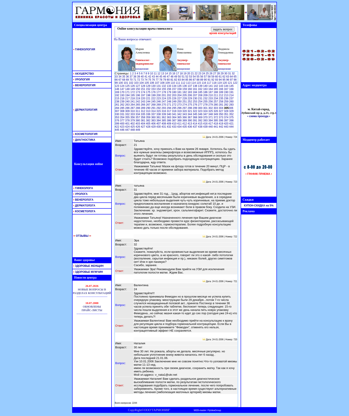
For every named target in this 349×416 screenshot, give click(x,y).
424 (127, 126)
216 (122, 98)
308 (122, 111)
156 (169, 89)
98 (235, 79)
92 (213, 79)
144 (226, 86)
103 (136, 82)
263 (127, 104)
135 (179, 86)
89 (202, 79)
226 (174, 98)
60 (217, 76)
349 (216, 114)
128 (143, 86)
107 (157, 82)
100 (121, 82)
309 (127, 111)
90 (206, 79)
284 (117, 108)
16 (174, 73)
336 (148, 114)
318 (174, 111)
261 (117, 104)
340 (169, 114)
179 (169, 92)
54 (195, 76)
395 (216, 120)
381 (143, 120)
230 (195, 98)
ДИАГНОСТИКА (84, 139)
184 (195, 92)
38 (135, 76)
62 (224, 76)
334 (138, 114)
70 (131, 79)
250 (179, 101)
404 (143, 123)
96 (228, 79)
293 (164, 108)
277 (200, 104)
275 (190, 104)
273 (179, 104)
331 (122, 114)
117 (209, 82)
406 (153, 123)
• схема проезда (257, 116)
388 (179, 120)
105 (147, 82)
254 (200, 101)
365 (179, 117)
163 (205, 89)
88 (198, 79)
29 (222, 73)
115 (199, 82)
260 (231, 101)
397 (226, 120)
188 (216, 92)
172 (133, 92)
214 (231, 95)
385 (164, 120)
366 (184, 117)
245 (153, 101)
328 (226, 111)
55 (198, 76)
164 (210, 89)
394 (210, 120)
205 (184, 95)
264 (133, 104)
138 (195, 86)
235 (221, 98)
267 (148, 104)
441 (216, 126)
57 (206, 76)
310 (133, 111)
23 (200, 73)
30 (226, 73)
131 (158, 86)
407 (158, 123)
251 (184, 101)
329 (231, 111)
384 (158, 120)
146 (117, 89)
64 (232, 76)
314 (153, 111)
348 (210, 114)
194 (127, 95)
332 (127, 114)
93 (217, 79)
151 (143, 89)
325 (210, 111)
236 (226, 98)
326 (216, 111)
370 (205, 117)
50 (180, 76)
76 (154, 79)
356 (133, 117)
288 (138, 108)
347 (205, 114)
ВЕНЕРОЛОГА (83, 199)
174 (143, 92)
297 (184, 108)
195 (133, 95)
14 (167, 73)
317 (169, 111)
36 (128, 76)
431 (164, 126)
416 (205, 123)
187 (210, 92)
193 (122, 95)
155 (164, 89)
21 (193, 73)
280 (216, 104)
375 (231, 117)
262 (122, 104)
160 (190, 89)
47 (168, 76)
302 (210, 108)
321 (190, 111)
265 (138, 104)
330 (117, 114)
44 (157, 76)
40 (142, 76)
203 (174, 95)
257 (216, 101)
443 (226, 126)
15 (170, 73)
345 (195, 114)
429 (153, 126)
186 (205, 92)
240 (127, 101)
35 (124, 76)
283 (231, 104)
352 (231, 114)
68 (124, 79)
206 (190, 95)
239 (122, 101)
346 (200, 114)
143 (221, 86)
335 (143, 114)
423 (122, 126)
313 (148, 111)
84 (183, 79)
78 (161, 79)
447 (127, 129)
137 (190, 86)
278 (205, 104)
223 (158, 98)
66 (117, 79)
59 (213, 76)
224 (164, 98)
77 (157, 79)
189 (221, 92)
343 (184, 114)
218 (133, 98)
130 (153, 86)
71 (135, 79)
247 (164, 101)
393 (205, 120)
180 (174, 92)
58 (209, 76)
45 (161, 76)
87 (195, 79)
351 (226, 114)
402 (133, 123)
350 (221, 114)
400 (122, 123)
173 (138, 92)
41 (146, 76)
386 (169, 120)
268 (153, 104)
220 (143, 98)
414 (195, 123)
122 (235, 82)
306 (231, 108)
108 (162, 82)
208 (200, 95)
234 (216, 98)
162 (200, 89)
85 (187, 79)
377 (122, 120)
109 (167, 82)
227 (179, 98)
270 (164, 104)
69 (128, 79)
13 (163, 73)
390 (190, 120)
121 (230, 82)
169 (117, 92)
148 (127, 89)
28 (219, 73)
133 (169, 86)
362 (164, 117)
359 (148, 117)
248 (169, 101)
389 (184, 120)
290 (148, 108)
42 (150, 76)
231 (200, 98)
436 (190, 126)
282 (226, 104)
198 (148, 95)
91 (209, 79)
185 (200, 92)
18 (182, 73)
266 (143, 104)
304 (221, 108)
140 (205, 86)
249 (174, 101)
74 (146, 79)
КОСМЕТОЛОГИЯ (85, 134)
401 (127, 123)
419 (221, 123)
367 (190, 117)
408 (164, 123)
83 (180, 79)
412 (184, 123)
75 (150, 79)
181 (179, 92)
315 (158, 111)
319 (179, 111)
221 (148, 98)
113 (188, 82)
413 (190, 123)
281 (221, 104)
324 (205, 111)
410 (174, 123)
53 (191, 76)
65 (235, 76)
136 (184, 86)
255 (205, 101)
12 (159, 73)
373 (221, 117)
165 (216, 89)
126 (133, 86)
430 (158, 126)
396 (221, 120)
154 (158, 89)
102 (131, 82)
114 (193, 82)
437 (195, 126)
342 (179, 114)
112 (183, 82)
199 (153, 95)
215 (117, 98)
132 (164, 86)
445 (117, 129)
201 (164, 95)
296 (179, 108)
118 (214, 82)
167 (226, 89)
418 (216, 123)
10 (152, 73)
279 (210, 104)
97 (232, 79)
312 (143, 111)
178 (164, 92)
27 (215, 73)
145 (231, 86)
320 (184, 111)
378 (127, 120)
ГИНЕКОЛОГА (83, 188)
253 (195, 101)
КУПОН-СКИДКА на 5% (259, 205)
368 (195, 117)
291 (153, 108)
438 (200, 126)
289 (143, 108)
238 (117, 101)
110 (173, 82)
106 (152, 82)
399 (117, 123)
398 (231, 120)
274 (184, 104)
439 (205, 126)
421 (231, 123)
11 (156, 73)
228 (184, 98)
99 (117, 82)
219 (138, 98)
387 (174, 120)
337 (153, 114)
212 (221, 95)
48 (172, 76)
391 (195, 120)
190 (226, 92)
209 (205, 95)
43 (154, 76)
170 (122, 92)
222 (153, 98)
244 (148, 101)
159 (184, 89)
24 (204, 73)
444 (231, 126)
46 (165, 76)
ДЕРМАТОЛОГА (84, 205)
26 (211, 73)
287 (133, 108)
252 (190, 101)
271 (169, 104)
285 (122, 108)
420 (226, 123)
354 (122, 117)
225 (169, 98)
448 (133, 129)
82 (176, 79)
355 (127, 117)
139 (200, 86)
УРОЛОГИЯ (81, 79)
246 (158, 101)
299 (195, 108)
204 (179, 95)
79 (165, 79)
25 (207, 73)
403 (138, 123)
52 (187, 76)
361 (158, 117)
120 (224, 82)
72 (139, 79)
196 (138, 95)
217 (127, 98)
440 (210, 126)
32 (233, 73)
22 (196, 73)
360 (153, 117)
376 (117, 120)
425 (133, 126)
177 (158, 92)
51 (183, 76)
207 (195, 95)
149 (133, 89)
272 (174, 104)
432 (169, 126)
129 (148, 86)
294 (169, 108)
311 (138, 111)
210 (210, 95)
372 (216, 117)
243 (143, 101)
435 (184, 126)
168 (231, 89)
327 (221, 111)
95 (224, 79)
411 (179, 123)
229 (190, 98)
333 (133, 114)
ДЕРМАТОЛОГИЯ (85, 109)
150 (138, 89)
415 (200, 123)
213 (226, 95)
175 (148, 92)
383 (153, 120)
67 (120, 79)
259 (226, 101)
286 (127, 108)
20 (189, 73)
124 (122, 86)
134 (174, 86)
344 (190, 114)
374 (226, 117)
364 (174, 117)
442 (221, 126)
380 (138, 120)
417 (210, 123)
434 (179, 126)
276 (195, 104)
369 (200, 117)
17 (178, 73)
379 (133, 120)
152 (148, 89)
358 (143, 117)
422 (117, 126)
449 (138, 129)
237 (231, 98)
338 (158, 114)
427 (143, 126)
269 (158, 104)
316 (164, 111)
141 (210, 86)
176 (153, 92)
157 (174, 89)
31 (230, 73)
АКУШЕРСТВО (83, 73)
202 (169, 95)
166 (221, 89)
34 (120, 76)
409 (169, 123)
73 (142, 79)
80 (168, 79)
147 (122, 89)
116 (204, 82)
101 (126, 82)
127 (138, 86)
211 (216, 95)
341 (174, 114)
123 (117, 86)
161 (195, 89)
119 (219, 82)
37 (131, 76)
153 (153, 89)
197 (143, 95)
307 (117, 111)
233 (210, 98)
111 (178, 82)
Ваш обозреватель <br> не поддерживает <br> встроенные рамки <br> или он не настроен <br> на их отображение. (92, 297)
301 (205, 108)
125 (127, 86)
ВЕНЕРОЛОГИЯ (84, 85)
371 (210, 117)
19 (185, 73)
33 (117, 76)
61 (221, 76)
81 (172, 79)
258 (221, 101)
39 (139, 76)
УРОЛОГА (80, 194)
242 (138, 101)
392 (200, 120)
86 (191, 79)
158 (179, 89)
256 (210, 101)
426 (138, 126)
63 (228, 76)
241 (133, 101)
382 (148, 120)
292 (158, 108)
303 (216, 108)
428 (148, 126)
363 (169, 117)
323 (200, 111)
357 (138, 117)
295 (174, 108)
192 (117, 95)
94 (221, 79)
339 (164, 114)
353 (117, 117)
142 (216, 86)
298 (190, 108)
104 (141, 82)
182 (184, 92)
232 (205, 98)
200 (158, 95)
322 (195, 111)
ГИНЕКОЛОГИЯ (84, 49)
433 (174, 126)
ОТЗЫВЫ (81, 235)
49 (176, 76)
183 (190, 92)
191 (231, 92)
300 (200, 108)
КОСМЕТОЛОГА (84, 211)
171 (127, 92)
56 (202, 76)
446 (122, 129)
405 (148, 123)
